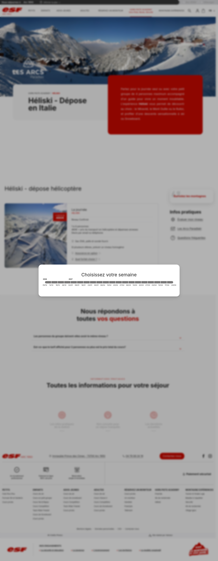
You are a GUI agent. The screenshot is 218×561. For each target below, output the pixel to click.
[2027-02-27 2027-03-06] (125, 282)
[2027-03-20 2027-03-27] (144, 282)
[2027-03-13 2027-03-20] (138, 282)
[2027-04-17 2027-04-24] (170, 282)
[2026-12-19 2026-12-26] (61, 282)
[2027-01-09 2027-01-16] (80, 282)
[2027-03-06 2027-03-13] (132, 282)
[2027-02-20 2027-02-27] (119, 282)
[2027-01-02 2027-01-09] (74, 282)
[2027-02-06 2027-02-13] (106, 282)
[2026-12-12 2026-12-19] (54, 282)
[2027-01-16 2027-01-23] (87, 282)
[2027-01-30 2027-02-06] (99, 282)
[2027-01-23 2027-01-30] (93, 282)
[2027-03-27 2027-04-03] (151, 282)
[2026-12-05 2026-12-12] (48, 282)
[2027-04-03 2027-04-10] (157, 282)
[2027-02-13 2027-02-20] (112, 282)
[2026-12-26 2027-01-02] (67, 282)
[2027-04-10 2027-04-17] (164, 282)
